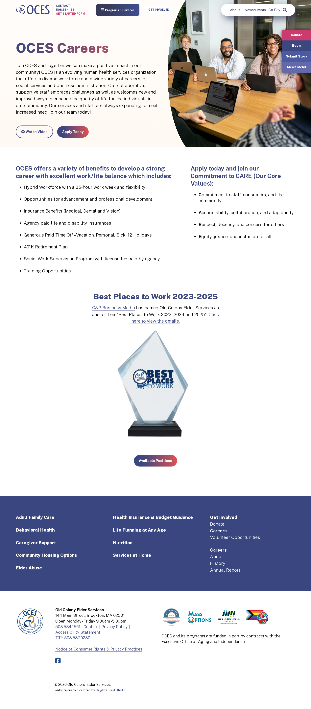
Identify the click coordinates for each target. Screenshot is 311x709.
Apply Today (73, 132)
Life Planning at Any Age (139, 530)
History (217, 563)
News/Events (255, 10)
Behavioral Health (35, 530)
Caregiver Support (36, 542)
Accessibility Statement (77, 632)
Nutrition (122, 542)
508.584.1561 (66, 9)
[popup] (284, 9)
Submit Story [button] (296, 56)
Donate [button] (296, 35)
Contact (63, 5)
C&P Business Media (113, 307)
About (235, 10)
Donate (217, 524)
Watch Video (34, 132)
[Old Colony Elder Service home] (33, 10)
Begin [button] (296, 46)
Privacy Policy (114, 626)
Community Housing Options (46, 555)
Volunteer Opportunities (235, 537)
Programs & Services (118, 10)
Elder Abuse (29, 567)
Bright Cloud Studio (110, 690)
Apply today (207, 168)
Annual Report (225, 570)
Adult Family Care (35, 517)
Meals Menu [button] (296, 67)
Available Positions (155, 461)
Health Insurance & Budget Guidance (153, 517)
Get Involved (158, 9)
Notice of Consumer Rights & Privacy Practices (98, 649)
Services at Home (132, 555)
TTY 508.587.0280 (72, 637)
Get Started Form (70, 13)
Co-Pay (274, 10)
